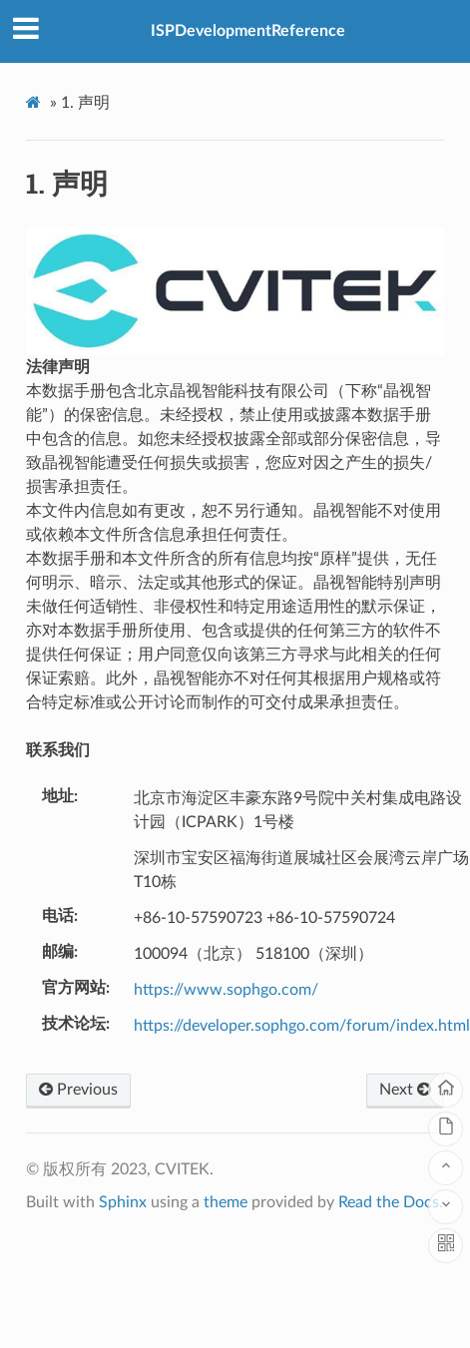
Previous (78, 1090)
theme (225, 1202)
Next (405, 1090)
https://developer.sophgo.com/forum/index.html (302, 1026)
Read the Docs (388, 1202)
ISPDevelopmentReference (248, 31)
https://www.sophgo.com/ (226, 990)
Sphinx (123, 1202)
